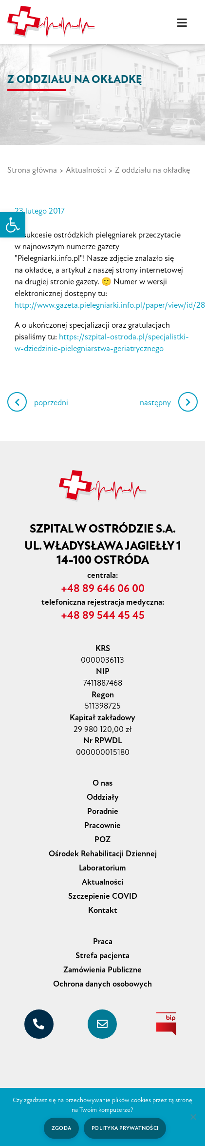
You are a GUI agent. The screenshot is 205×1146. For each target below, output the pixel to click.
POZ (102, 839)
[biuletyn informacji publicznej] (166, 1024)
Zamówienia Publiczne (102, 970)
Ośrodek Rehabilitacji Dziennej (103, 854)
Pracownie (102, 825)
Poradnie (102, 811)
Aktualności (86, 170)
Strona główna (32, 170)
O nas (102, 783)
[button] (12, 224)
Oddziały (103, 797)
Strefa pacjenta (102, 955)
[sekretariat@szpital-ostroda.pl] (102, 1024)
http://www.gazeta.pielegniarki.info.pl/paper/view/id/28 (110, 305)
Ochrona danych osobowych (102, 984)
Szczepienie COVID (102, 896)
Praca (102, 941)
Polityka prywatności (125, 1128)
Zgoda (61, 1128)
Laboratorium (102, 868)
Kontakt (102, 910)
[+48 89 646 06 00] (39, 1024)
